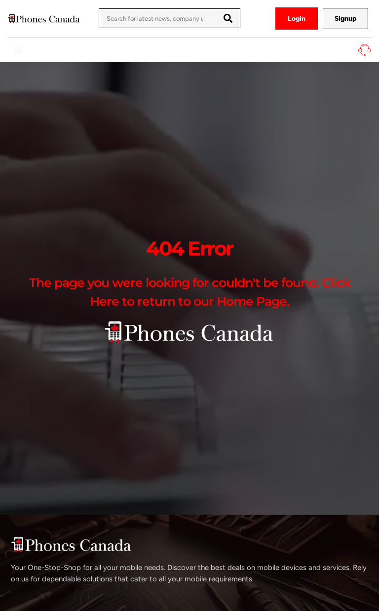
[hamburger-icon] (18, 50)
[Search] (228, 18)
